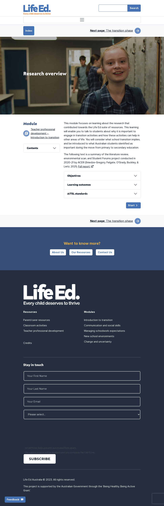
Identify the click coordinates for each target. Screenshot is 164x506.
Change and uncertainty (98, 341)
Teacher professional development (43, 331)
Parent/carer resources (36, 320)
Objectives (73, 175)
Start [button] (133, 205)
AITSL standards (77, 193)
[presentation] (49, 433)
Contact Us (105, 252)
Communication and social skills (102, 325)
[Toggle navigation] (82, 19)
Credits (27, 343)
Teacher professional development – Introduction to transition (45, 133)
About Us (58, 252)
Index (28, 30)
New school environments (99, 336)
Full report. (85, 166)
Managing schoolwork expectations (104, 331)
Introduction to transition (98, 320)
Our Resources (80, 252)
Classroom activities (35, 325)
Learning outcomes (79, 184)
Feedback (15, 499)
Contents (32, 147)
